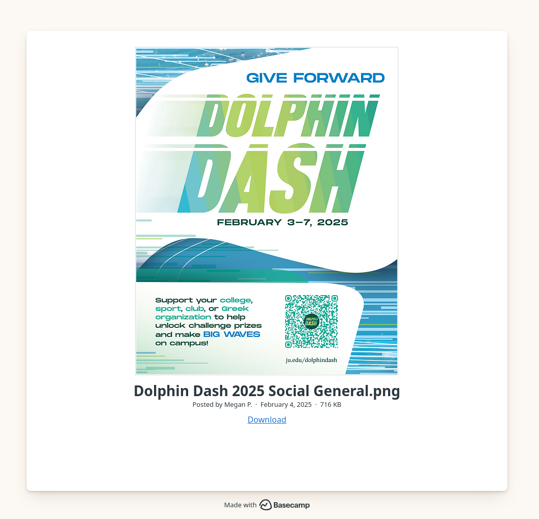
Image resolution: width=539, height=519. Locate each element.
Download (266, 419)
